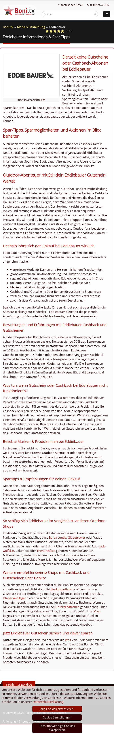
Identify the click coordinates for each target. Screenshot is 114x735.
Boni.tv (8, 27)
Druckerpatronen (67, 607)
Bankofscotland (61, 589)
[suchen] (95, 14)
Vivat (97, 611)
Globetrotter (76, 538)
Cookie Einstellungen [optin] (57, 717)
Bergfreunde (57, 538)
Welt (68, 640)
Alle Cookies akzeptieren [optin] (57, 709)
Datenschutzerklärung (48, 702)
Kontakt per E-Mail (70, 5)
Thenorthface (46, 551)
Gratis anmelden (19, 684)
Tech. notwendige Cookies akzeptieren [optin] (57, 728)
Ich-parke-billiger (14, 598)
